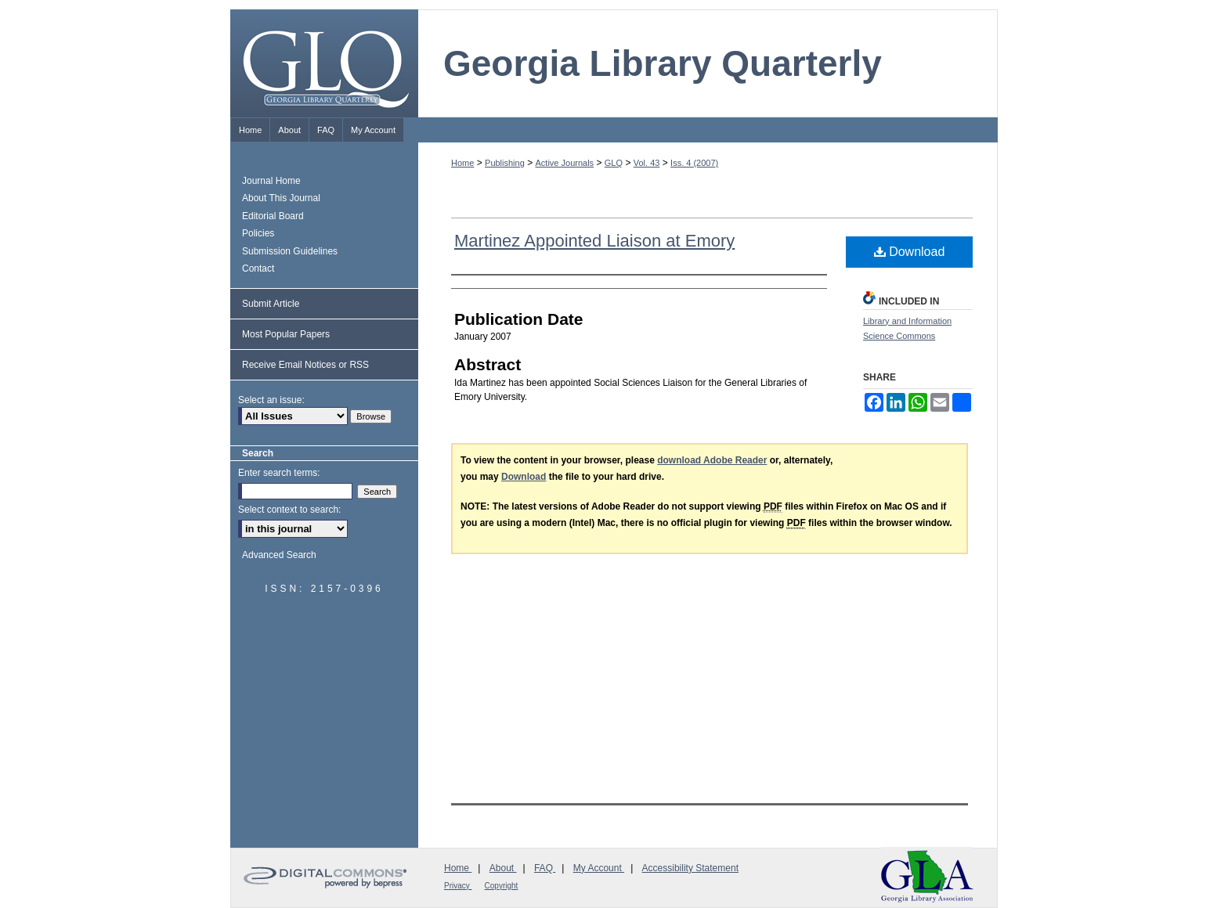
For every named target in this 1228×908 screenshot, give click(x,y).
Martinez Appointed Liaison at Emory (594, 240)
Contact (258, 268)
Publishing (505, 163)
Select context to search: (289, 509)
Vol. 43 (647, 163)
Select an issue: (271, 400)
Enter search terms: (279, 472)
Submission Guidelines (290, 251)
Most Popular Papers (286, 334)
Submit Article (270, 303)
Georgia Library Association (927, 876)
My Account (598, 868)
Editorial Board (273, 216)
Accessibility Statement (690, 868)
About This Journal (281, 198)
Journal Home (271, 180)
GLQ (614, 163)
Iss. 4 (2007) (694, 163)
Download (909, 251)
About (503, 868)
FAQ (544, 868)
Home (462, 163)
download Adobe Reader (712, 460)
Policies (258, 233)
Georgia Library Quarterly (662, 63)
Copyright (501, 885)
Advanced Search (279, 554)
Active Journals (565, 163)
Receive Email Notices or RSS (305, 364)
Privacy (458, 885)
